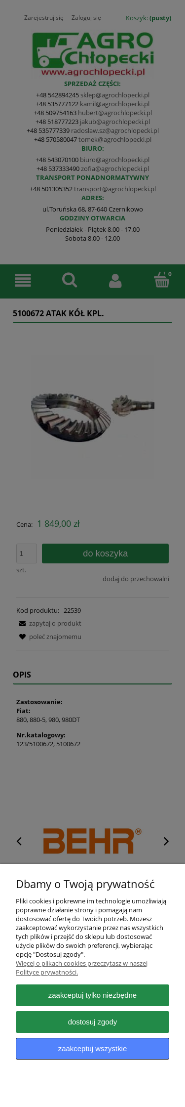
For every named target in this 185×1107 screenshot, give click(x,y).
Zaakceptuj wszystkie (92, 1048)
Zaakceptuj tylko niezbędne (92, 995)
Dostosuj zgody (92, 1022)
